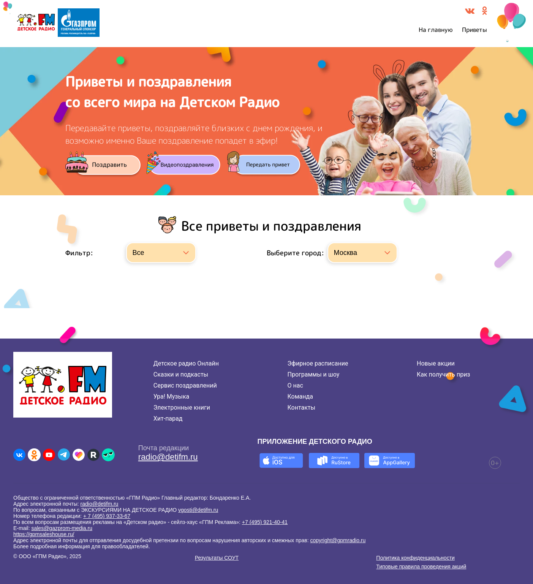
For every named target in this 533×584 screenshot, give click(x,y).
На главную (436, 29)
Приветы (474, 29)
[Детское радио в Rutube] (93, 455)
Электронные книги (181, 407)
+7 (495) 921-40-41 (265, 522)
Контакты (301, 407)
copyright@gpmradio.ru (338, 540)
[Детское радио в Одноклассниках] (34, 455)
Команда (300, 396)
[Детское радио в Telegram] (64, 455)
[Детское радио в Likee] (79, 455)
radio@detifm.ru (168, 457)
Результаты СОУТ (217, 558)
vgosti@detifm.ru (198, 510)
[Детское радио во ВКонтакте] (19, 455)
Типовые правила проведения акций (421, 566)
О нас (295, 385)
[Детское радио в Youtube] (49, 455)
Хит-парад (168, 418)
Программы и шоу (314, 374)
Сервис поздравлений (185, 385)
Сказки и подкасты (180, 374)
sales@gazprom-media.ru (61, 528)
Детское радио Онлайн (186, 363)
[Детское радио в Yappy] (108, 455)
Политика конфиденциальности (415, 558)
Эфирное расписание (318, 363)
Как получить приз (443, 374)
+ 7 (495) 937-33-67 (106, 516)
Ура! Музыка (171, 396)
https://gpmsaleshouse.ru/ (43, 534)
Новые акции (436, 363)
